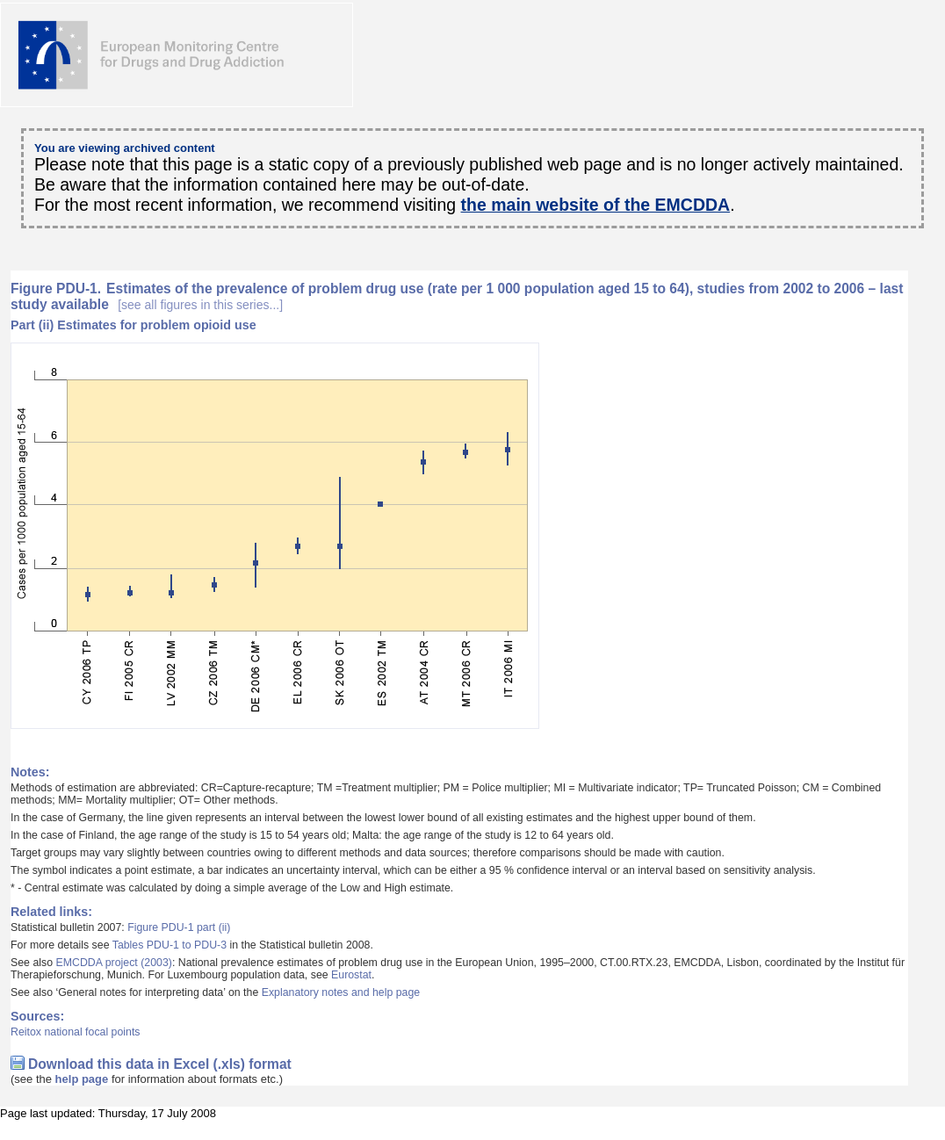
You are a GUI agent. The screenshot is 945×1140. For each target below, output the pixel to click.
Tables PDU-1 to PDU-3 (169, 945)
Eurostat (351, 975)
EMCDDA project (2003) (113, 962)
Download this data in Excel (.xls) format (160, 1064)
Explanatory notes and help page (341, 992)
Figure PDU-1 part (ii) (178, 927)
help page (82, 1079)
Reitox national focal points (76, 1032)
